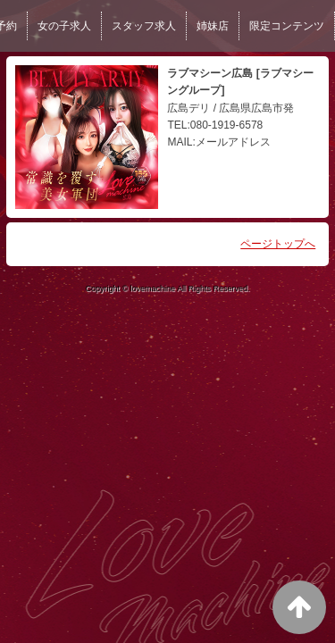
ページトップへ (277, 244)
